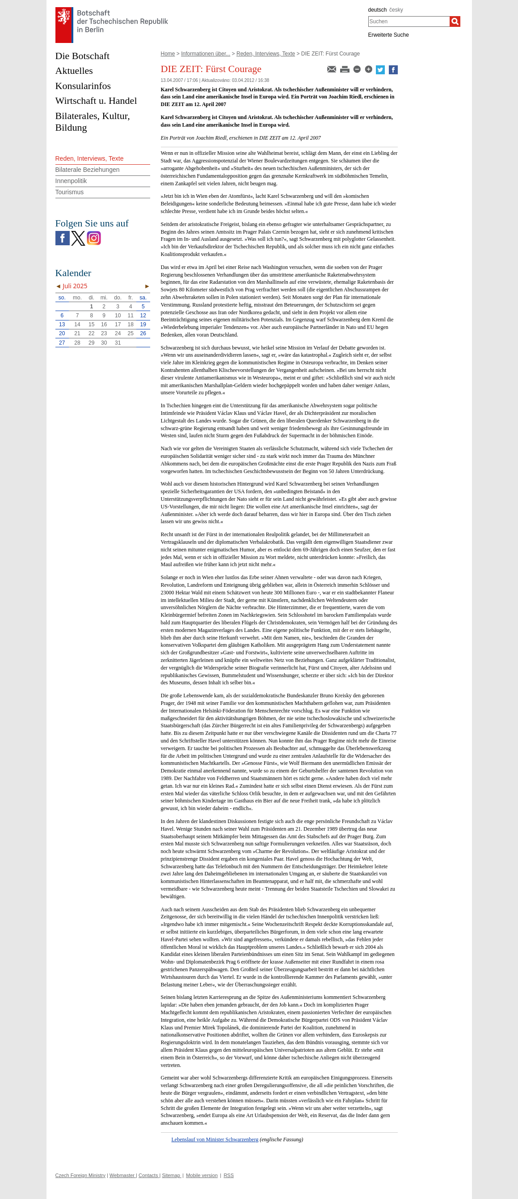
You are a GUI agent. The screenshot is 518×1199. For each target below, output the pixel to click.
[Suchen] (455, 21)
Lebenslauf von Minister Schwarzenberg (215, 1139)
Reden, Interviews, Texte (265, 54)
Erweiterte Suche (388, 35)
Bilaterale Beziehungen (87, 169)
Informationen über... (205, 54)
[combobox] (409, 21)
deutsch (377, 10)
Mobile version (202, 1175)
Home (168, 54)
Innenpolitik (71, 180)
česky (396, 10)
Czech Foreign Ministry (80, 1175)
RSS (228, 1175)
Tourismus (69, 192)
